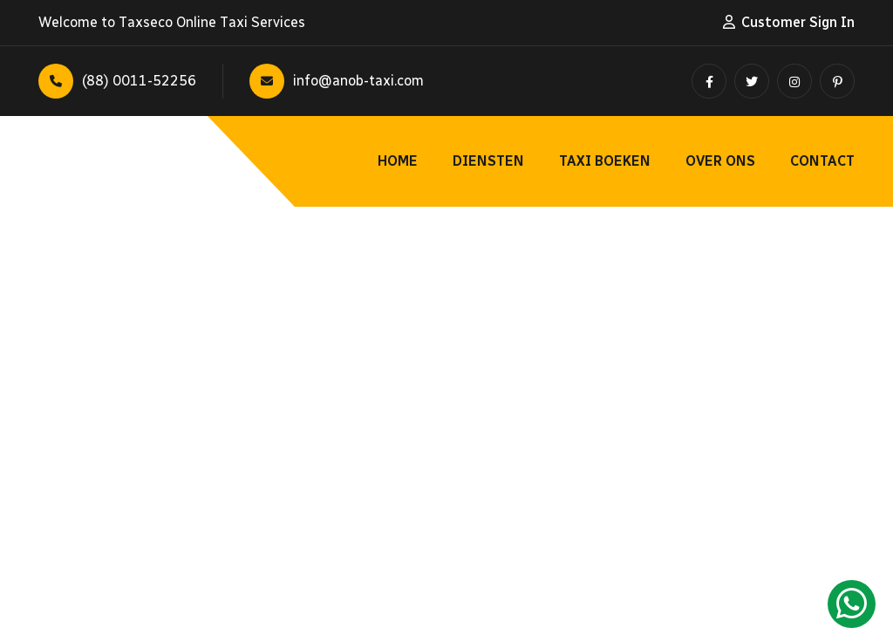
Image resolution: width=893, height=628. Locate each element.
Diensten (488, 161)
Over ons (720, 161)
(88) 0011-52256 (117, 81)
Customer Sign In (798, 22)
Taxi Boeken (605, 161)
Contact (822, 161)
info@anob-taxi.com (336, 81)
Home (398, 161)
